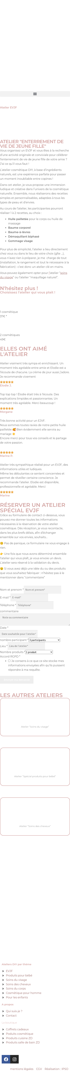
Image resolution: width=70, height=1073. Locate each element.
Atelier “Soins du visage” (35, 726)
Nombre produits (12, 652)
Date (4, 627)
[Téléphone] (35, 605)
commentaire (9, 611)
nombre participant (14, 640)
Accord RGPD (10, 656)
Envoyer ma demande (17, 679)
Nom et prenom (12, 589)
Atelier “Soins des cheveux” (35, 826)
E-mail (5, 597)
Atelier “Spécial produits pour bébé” (35, 776)
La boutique (9, 1022)
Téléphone (8, 605)
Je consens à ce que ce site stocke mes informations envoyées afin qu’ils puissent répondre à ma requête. (36, 665)
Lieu (4, 646)
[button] (35, 94)
